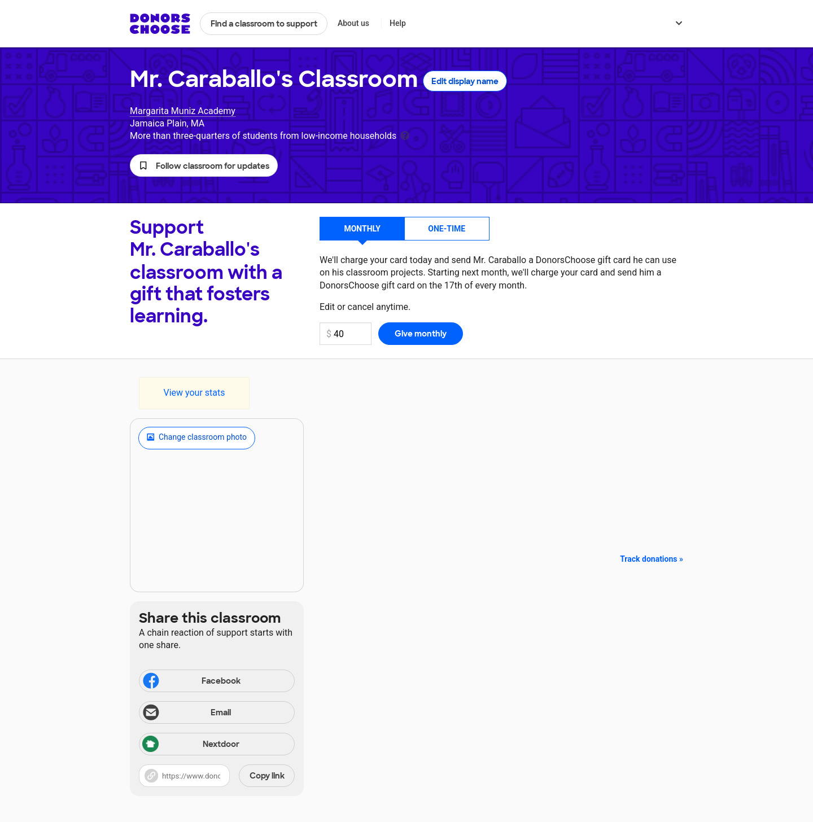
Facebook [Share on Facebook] (191, 682)
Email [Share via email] (186, 713)
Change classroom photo (197, 438)
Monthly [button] (362, 228)
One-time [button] (446, 228)
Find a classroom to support (264, 24)
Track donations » (651, 558)
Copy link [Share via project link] (267, 776)
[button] (204, 165)
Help (398, 23)
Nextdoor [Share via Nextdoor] (190, 745)
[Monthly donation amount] (345, 333)
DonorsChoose (160, 24)
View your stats (194, 392)
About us (353, 23)
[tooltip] (405, 134)
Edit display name (465, 81)
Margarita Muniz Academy (182, 111)
